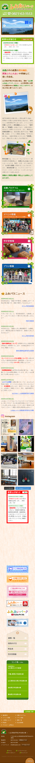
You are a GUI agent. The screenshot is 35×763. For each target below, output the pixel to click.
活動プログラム (21, 715)
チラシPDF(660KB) (28, 306)
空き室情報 (20, 722)
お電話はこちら (23, 740)
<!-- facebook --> (17, 544)
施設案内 (5, 715)
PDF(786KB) (30, 321)
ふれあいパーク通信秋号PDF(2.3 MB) (22, 410)
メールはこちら (26, 744)
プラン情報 (20, 717)
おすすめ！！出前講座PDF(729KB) (23, 393)
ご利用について (7, 720)
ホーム (10, 750)
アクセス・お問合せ (8, 725)
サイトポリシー (11, 752)
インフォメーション (22, 750)
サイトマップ (24, 752)
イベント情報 (6, 717)
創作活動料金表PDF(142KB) (25, 350)
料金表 (4, 722)
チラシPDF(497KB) (28, 336)
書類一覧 (19, 720)
